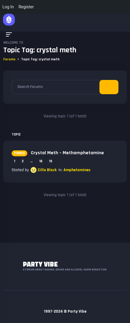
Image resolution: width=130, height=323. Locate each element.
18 (40, 161)
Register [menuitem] (26, 6)
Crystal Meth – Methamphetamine (58, 153)
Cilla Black (47, 170)
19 (50, 161)
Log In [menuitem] (8, 6)
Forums (9, 59)
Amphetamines (77, 170)
